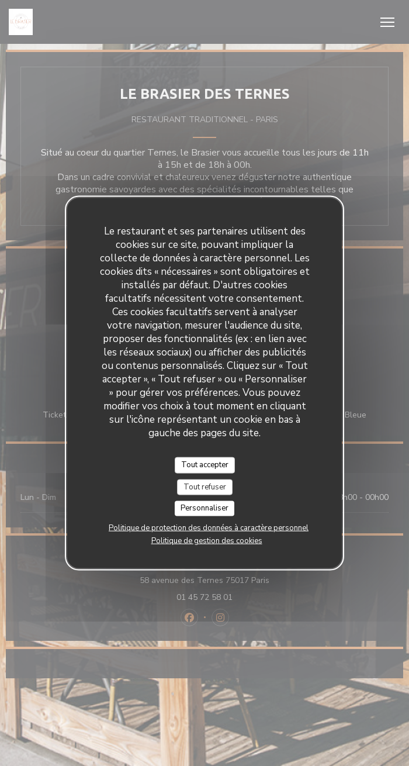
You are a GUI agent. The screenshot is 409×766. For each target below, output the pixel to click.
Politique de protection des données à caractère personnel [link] (209, 527)
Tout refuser (204, 486)
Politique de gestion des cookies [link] (206, 540)
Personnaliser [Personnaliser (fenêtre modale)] (204, 508)
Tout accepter (204, 465)
